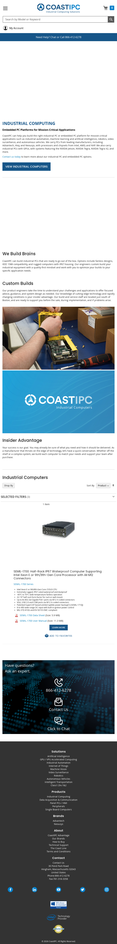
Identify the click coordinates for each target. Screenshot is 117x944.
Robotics (58, 775)
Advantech (58, 820)
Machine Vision (58, 769)
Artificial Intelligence (58, 756)
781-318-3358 (60, 878)
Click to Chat (58, 728)
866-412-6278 (73, 37)
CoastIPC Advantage (58, 835)
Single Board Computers (58, 809)
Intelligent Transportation (58, 782)
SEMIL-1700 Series (23, 584)
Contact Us (58, 862)
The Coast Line (58, 848)
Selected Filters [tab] (13, 497)
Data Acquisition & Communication (58, 799)
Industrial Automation (58, 762)
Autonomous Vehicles (58, 778)
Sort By (90, 485)
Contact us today (11, 156)
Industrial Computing (58, 796)
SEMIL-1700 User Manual (33, 620)
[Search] (111, 19)
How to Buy (59, 841)
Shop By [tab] (8, 485)
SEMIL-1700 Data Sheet (32, 615)
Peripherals (58, 806)
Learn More (58, 627)
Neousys (58, 824)
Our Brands (58, 838)
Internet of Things (58, 765)
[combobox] (58, 19)
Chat (53, 37)
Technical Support (58, 845)
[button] (58, 636)
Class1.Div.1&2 (58, 785)
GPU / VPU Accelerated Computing (58, 759)
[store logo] (58, 8)
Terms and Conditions (58, 851)
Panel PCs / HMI (58, 803)
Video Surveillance (59, 772)
